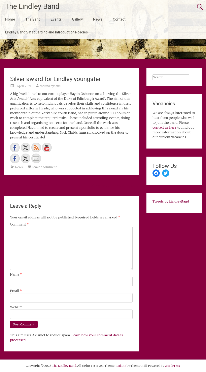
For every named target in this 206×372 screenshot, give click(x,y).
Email (16, 291)
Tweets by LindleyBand (170, 201)
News (98, 19)
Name (16, 274)
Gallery (77, 19)
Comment (19, 224)
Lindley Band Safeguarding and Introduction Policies (46, 32)
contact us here (164, 127)
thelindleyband (50, 86)
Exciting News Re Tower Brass (113, 186)
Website (16, 307)
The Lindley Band (32, 6)
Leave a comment (44, 167)
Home (10, 19)
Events (56, 19)
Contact (119, 19)
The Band (32, 19)
